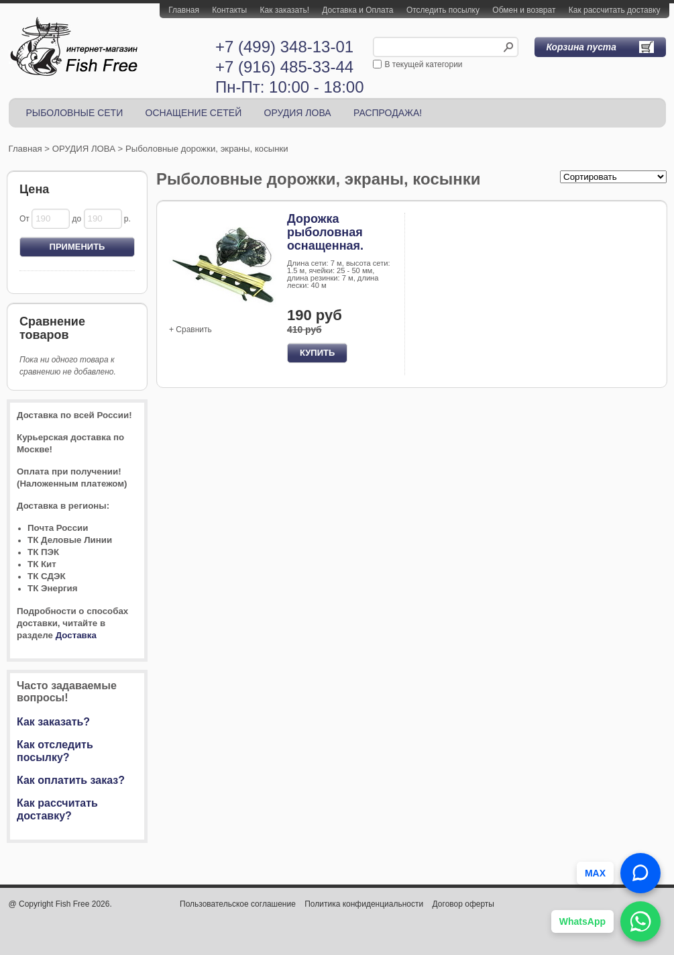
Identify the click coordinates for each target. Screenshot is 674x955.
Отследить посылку (443, 10)
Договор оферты (463, 904)
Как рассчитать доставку (615, 10)
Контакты (229, 10)
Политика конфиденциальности (363, 904)
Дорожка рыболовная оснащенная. (325, 232)
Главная (183, 10)
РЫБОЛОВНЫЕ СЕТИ (74, 112)
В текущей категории (424, 64)
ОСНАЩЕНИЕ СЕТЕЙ (194, 112)
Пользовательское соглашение (238, 904)
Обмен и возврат (523, 10)
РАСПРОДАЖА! (387, 112)
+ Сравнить (190, 329)
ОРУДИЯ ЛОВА (297, 112)
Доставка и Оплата (357, 10)
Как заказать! (284, 10)
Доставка (76, 635)
